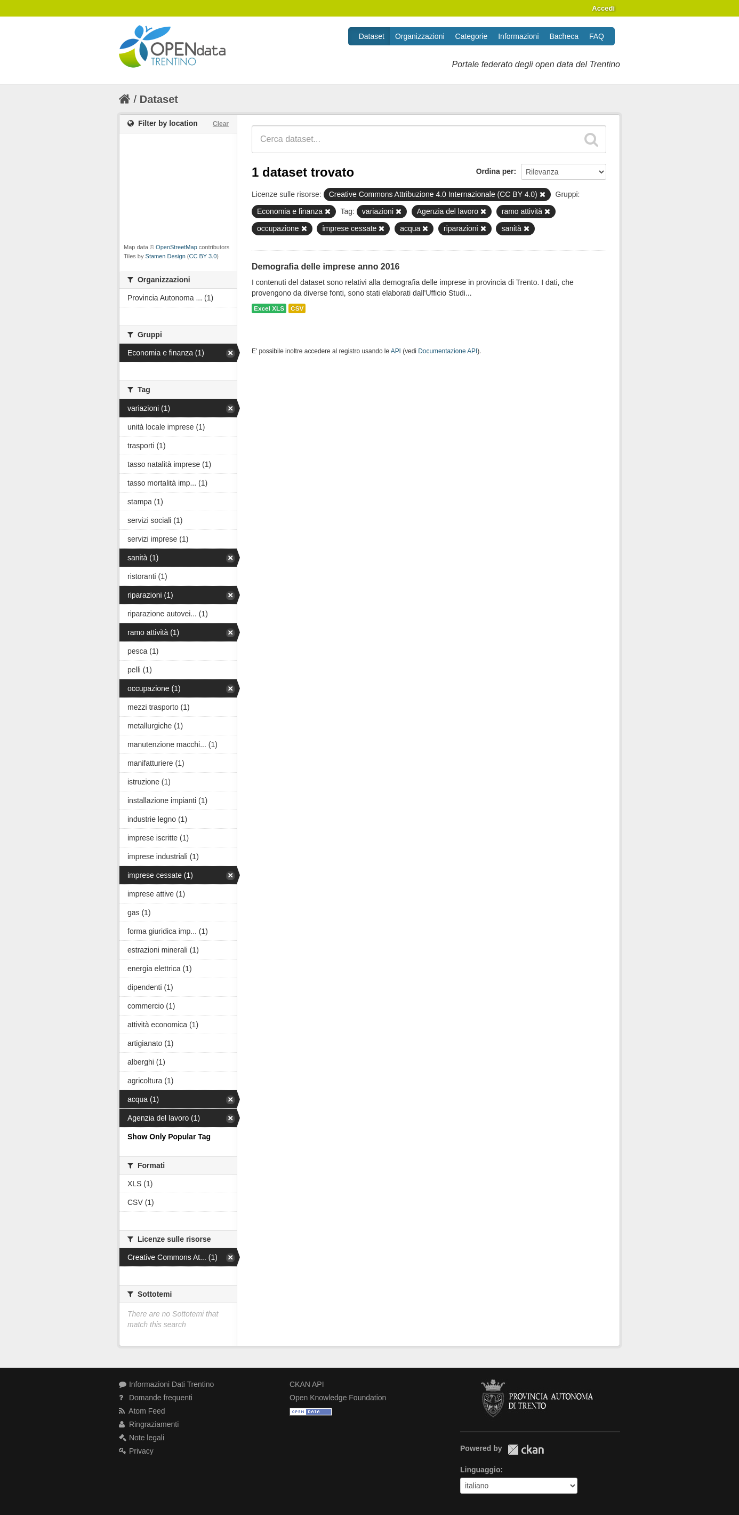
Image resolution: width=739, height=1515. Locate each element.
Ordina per (495, 171)
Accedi (603, 8)
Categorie (471, 36)
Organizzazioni (420, 36)
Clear (221, 124)
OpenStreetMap (176, 247)
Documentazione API (447, 351)
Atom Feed (142, 1411)
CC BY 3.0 (203, 256)
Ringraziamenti (149, 1424)
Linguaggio (480, 1469)
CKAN (526, 1449)
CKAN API (307, 1384)
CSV (297, 308)
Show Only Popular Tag (169, 1136)
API (396, 351)
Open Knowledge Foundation (338, 1397)
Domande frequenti (155, 1397)
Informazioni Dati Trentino (166, 1384)
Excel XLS (269, 308)
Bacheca (564, 36)
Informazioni (518, 36)
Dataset (371, 36)
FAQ (596, 36)
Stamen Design (166, 256)
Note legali (141, 1437)
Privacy (136, 1451)
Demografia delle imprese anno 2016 (325, 266)
